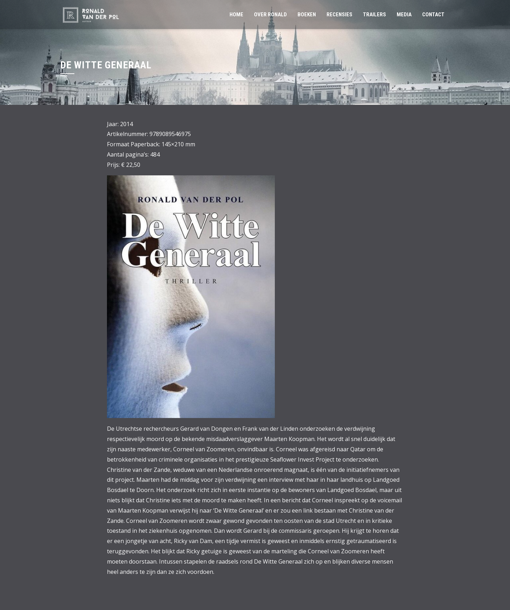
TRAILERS (374, 14)
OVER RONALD (270, 14)
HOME (236, 14)
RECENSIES (339, 14)
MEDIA (404, 14)
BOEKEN (307, 14)
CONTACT (433, 14)
